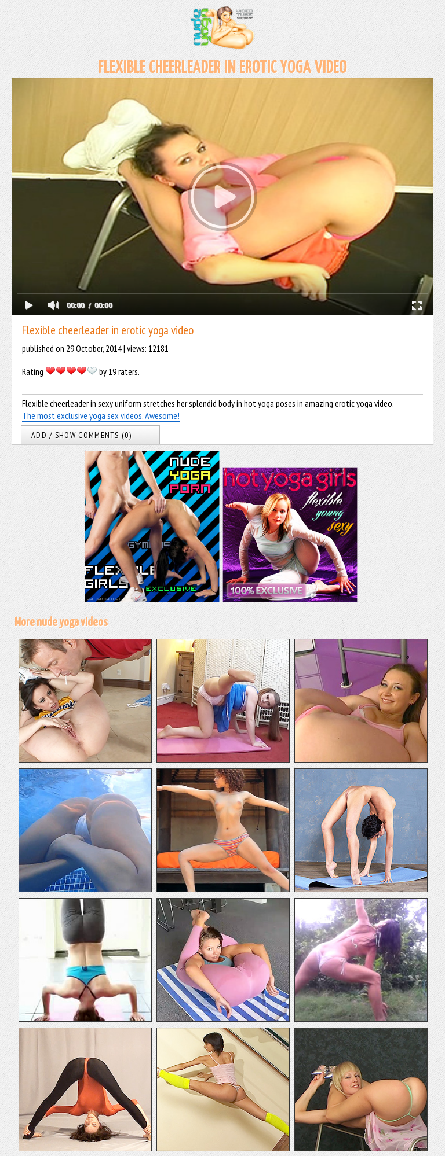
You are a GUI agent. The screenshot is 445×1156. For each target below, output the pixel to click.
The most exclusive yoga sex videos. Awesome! (101, 415)
